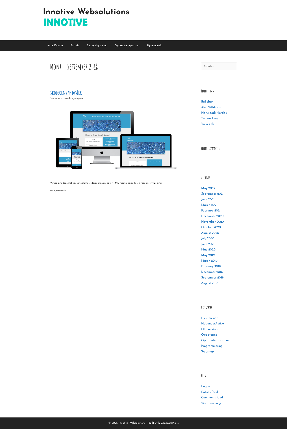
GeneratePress (170, 423)
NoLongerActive (212, 323)
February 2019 (211, 266)
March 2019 (209, 260)
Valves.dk (207, 124)
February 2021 (211, 210)
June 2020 (208, 244)
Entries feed (209, 392)
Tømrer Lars (209, 118)
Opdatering (209, 334)
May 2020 (208, 249)
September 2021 (212, 193)
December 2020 (212, 216)
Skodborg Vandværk (66, 92)
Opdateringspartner (127, 45)
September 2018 (212, 277)
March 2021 (209, 205)
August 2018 (209, 283)
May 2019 (208, 255)
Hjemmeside (154, 45)
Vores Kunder (54, 45)
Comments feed (212, 397)
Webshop (207, 351)
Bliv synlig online (97, 45)
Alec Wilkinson (211, 107)
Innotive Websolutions (86, 12)
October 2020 (211, 227)
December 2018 (212, 272)
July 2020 (207, 238)
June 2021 (208, 199)
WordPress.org (211, 403)
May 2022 (208, 188)
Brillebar (207, 101)
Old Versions (210, 329)
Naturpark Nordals (214, 112)
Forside (74, 45)
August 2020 (210, 233)
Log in (205, 386)
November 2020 (212, 221)
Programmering (212, 346)
